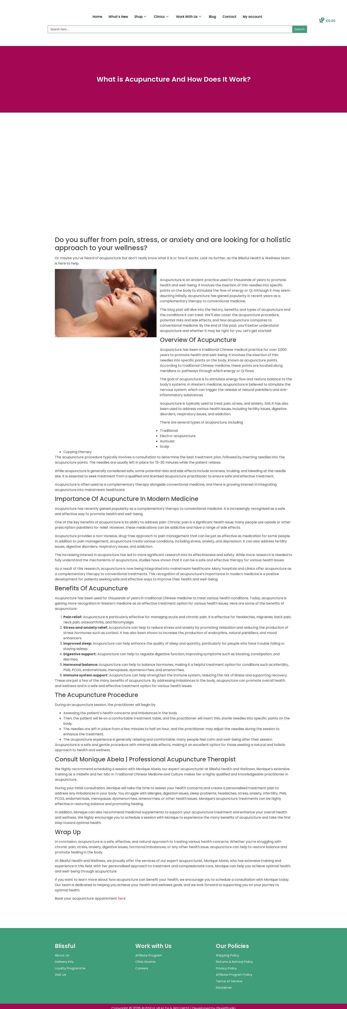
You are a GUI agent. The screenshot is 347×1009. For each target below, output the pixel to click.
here (122, 898)
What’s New (118, 16)
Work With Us (188, 16)
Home (97, 16)
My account (252, 16)
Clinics (161, 16)
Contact (229, 16)
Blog (212, 16)
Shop (140, 16)
